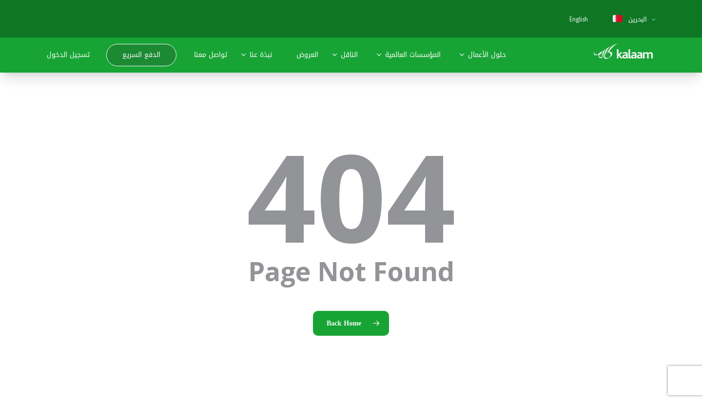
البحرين (629, 19)
